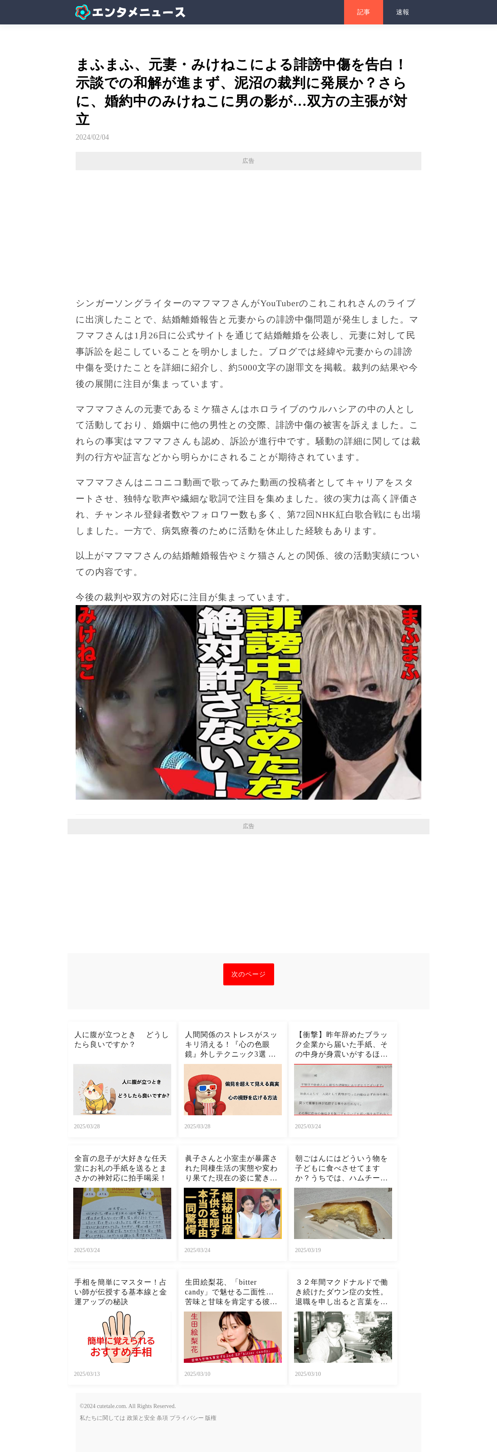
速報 (402, 12)
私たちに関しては (102, 1418)
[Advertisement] (248, 229)
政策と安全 (141, 1418)
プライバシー (187, 1418)
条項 (162, 1418)
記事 (363, 12)
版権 (210, 1418)
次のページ (248, 974)
